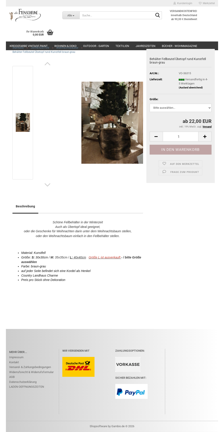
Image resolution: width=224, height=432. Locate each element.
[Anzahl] (180, 136)
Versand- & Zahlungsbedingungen (30, 367)
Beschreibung (25, 206)
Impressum (16, 357)
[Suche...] (70, 15)
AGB (12, 377)
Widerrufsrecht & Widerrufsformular (31, 372)
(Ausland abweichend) (191, 87)
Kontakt (14, 362)
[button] (47, 63)
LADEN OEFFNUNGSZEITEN (26, 386)
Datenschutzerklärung (23, 382)
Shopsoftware (98, 426)
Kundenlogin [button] (182, 3)
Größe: (154, 99)
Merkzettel (207, 3)
